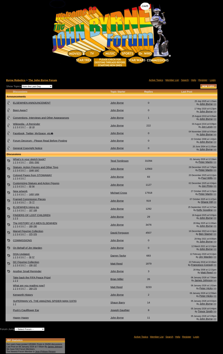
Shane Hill (207, 201)
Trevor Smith (205, 311)
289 (31, 226)
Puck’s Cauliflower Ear (26, 310)
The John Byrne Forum (42, 80)
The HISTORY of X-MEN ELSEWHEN (35, 223)
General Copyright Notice (27, 148)
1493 (31, 194)
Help (193, 80)
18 (30, 127)
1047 (36, 170)
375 (31, 234)
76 (30, 202)
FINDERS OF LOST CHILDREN (31, 215)
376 (35, 234)
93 (30, 186)
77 (33, 202)
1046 (31, 170)
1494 (36, 194)
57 (33, 257)
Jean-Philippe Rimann (45, 351)
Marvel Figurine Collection (28, 231)
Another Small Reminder (27, 271)
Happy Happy (21, 317)
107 (31, 210)
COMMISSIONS (22, 240)
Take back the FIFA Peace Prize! (32, 277)
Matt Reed (207, 272)
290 (35, 226)
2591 (31, 162)
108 (35, 210)
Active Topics (156, 80)
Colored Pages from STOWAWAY (32, 175)
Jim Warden (206, 256)
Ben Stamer (206, 233)
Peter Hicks (206, 288)
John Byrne (206, 103)
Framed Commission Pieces (29, 199)
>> (214, 103)
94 (33, 186)
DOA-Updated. (21, 254)
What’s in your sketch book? (29, 159)
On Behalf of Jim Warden (27, 247)
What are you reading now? (29, 285)
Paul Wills (207, 177)
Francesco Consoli (202, 264)
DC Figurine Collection (26, 262)
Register (202, 80)
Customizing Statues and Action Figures (36, 183)
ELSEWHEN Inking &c (26, 207)
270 (35, 288)
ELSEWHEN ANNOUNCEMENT (32, 102)
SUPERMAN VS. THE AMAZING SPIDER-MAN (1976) (44, 300)
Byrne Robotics (15, 80)
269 (31, 288)
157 (35, 265)
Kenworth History (23, 294)
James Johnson (203, 280)
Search (185, 80)
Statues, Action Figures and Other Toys (35, 167)
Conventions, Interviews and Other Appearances (41, 117)
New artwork (20, 191)
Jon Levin (207, 126)
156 (31, 265)
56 (30, 257)
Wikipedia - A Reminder (26, 123)
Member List (172, 80)
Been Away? (20, 110)
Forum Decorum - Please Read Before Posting (40, 140)
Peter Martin (205, 161)
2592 (36, 162)
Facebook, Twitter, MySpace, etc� (33, 133)
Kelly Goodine (205, 209)
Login (213, 80)
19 (33, 127)
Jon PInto (207, 185)
